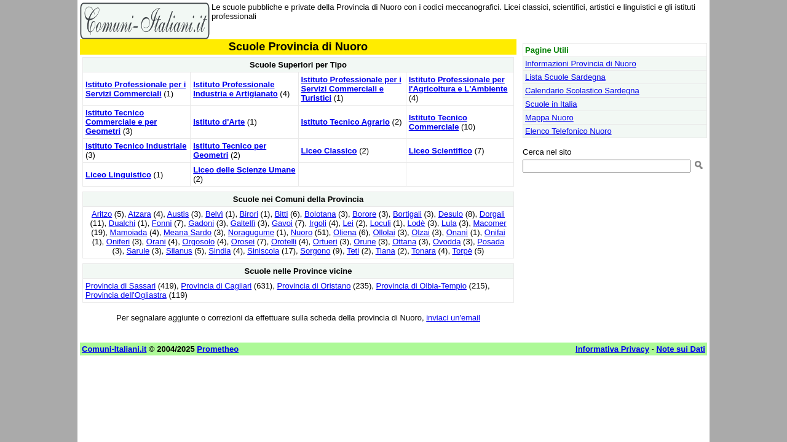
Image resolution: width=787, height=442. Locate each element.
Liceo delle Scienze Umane (244, 169)
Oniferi (118, 241)
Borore (364, 214)
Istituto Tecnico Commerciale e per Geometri (121, 122)
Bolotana (320, 214)
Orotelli (283, 241)
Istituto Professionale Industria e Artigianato (235, 89)
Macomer (489, 223)
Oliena (345, 232)
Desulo (450, 214)
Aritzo (102, 214)
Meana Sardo (188, 232)
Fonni (162, 223)
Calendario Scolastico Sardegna (582, 90)
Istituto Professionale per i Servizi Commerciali (135, 89)
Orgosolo (198, 241)
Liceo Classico (329, 150)
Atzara (139, 214)
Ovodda (447, 241)
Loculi (380, 223)
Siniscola (263, 250)
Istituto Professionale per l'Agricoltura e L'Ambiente (458, 84)
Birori (249, 214)
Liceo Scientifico (440, 150)
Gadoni (201, 223)
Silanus (179, 250)
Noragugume (251, 232)
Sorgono (315, 250)
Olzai (420, 232)
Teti (353, 250)
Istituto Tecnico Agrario (345, 121)
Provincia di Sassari (120, 285)
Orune (365, 241)
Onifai (494, 232)
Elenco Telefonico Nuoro (568, 131)
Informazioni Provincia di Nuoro (580, 63)
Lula (449, 223)
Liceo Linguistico (118, 174)
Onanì (457, 232)
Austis (178, 214)
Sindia (219, 250)
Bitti (281, 214)
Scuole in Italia (551, 104)
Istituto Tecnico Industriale (135, 145)
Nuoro (301, 232)
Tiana (385, 250)
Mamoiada (129, 232)
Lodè (416, 223)
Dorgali (492, 214)
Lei (348, 223)
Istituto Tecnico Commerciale (438, 122)
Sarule (138, 250)
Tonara (423, 250)
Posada (490, 241)
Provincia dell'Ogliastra (126, 295)
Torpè (462, 250)
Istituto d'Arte (219, 121)
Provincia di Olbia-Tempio (421, 285)
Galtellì (243, 223)
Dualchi (122, 223)
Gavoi (282, 223)
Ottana (404, 241)
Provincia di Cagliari (216, 285)
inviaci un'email (453, 317)
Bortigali (407, 214)
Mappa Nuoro (549, 117)
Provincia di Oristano (313, 285)
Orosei (243, 241)
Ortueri (325, 241)
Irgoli (317, 223)
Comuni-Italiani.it (114, 349)
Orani (156, 241)
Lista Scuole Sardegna (565, 77)
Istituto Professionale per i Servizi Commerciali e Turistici (351, 89)
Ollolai (384, 232)
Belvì (214, 214)
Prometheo (218, 349)
